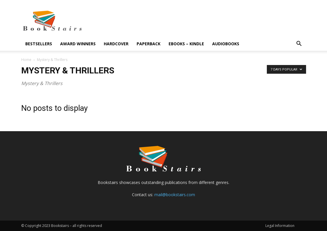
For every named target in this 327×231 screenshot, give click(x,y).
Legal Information (279, 225)
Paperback (148, 43)
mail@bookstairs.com (174, 194)
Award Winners (78, 43)
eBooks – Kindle (186, 43)
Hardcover (116, 43)
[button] (299, 44)
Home (26, 59)
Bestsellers (38, 43)
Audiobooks (225, 43)
